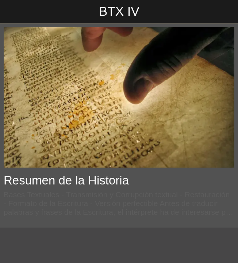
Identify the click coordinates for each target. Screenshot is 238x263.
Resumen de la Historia (66, 180)
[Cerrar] (11, 11)
